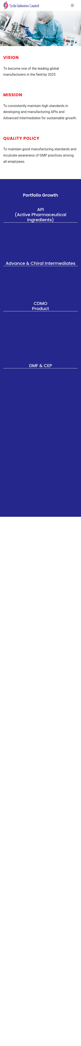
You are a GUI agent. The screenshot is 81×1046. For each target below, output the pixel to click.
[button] (6, 28)
